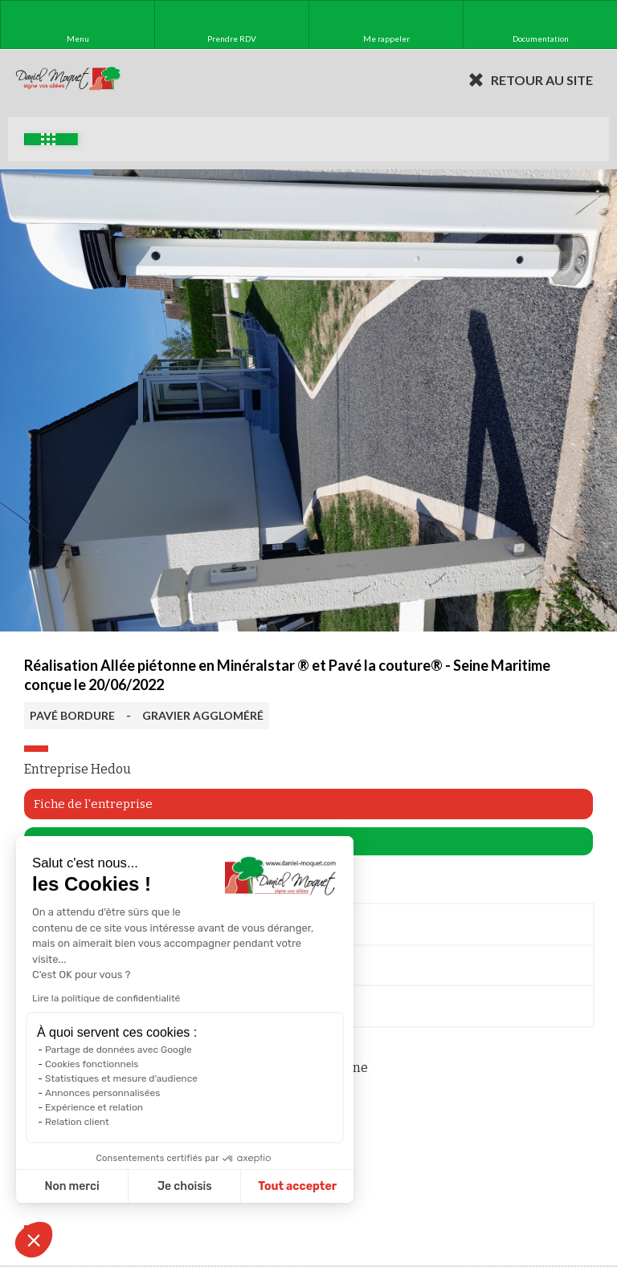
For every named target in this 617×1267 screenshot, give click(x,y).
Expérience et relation (94, 1107)
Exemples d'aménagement (48, 139)
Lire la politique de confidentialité (106, 998)
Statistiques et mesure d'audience (121, 1078)
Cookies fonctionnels (92, 1064)
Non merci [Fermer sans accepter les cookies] (71, 1186)
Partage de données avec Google (118, 1049)
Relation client (77, 1121)
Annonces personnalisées (102, 1092)
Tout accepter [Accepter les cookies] (297, 1186)
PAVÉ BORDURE (72, 715)
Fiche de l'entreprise (93, 804)
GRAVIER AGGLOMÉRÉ (203, 715)
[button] (33, 1239)
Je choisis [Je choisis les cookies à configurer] (184, 1186)
